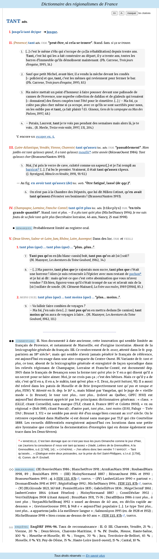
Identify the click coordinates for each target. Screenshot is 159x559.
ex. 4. (45, 136)
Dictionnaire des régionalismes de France (79, 4)
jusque (52, 32)
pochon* (135, 274)
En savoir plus (95, 555)
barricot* (33, 169)
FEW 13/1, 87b (66, 478)
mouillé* (85, 152)
